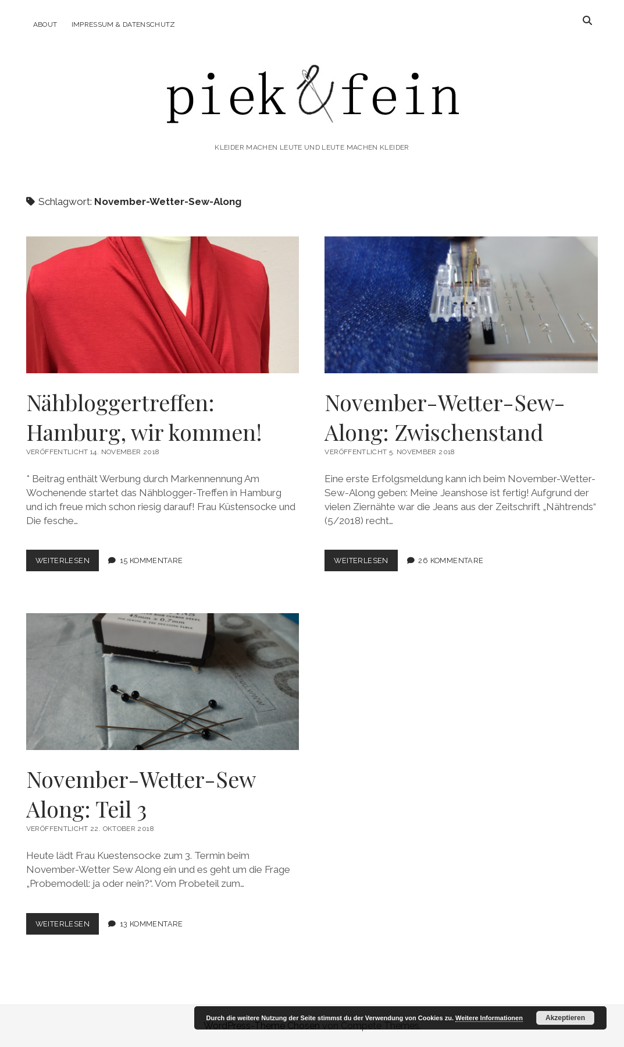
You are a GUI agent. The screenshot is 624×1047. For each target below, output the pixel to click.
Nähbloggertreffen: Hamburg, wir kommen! (162, 304)
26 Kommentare (450, 560)
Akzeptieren (565, 1018)
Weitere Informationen (489, 1017)
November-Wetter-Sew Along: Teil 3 (162, 681)
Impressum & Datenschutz (124, 24)
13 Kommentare (151, 923)
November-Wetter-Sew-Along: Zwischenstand (461, 304)
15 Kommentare (151, 560)
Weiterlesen (67, 562)
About (45, 24)
